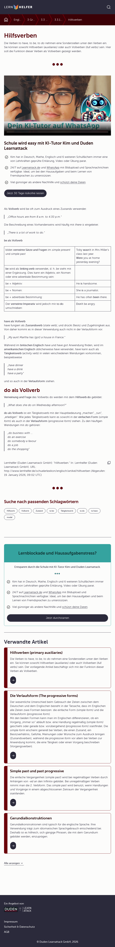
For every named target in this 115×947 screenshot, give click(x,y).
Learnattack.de (31, 167)
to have (94, 511)
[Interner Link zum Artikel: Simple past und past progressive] (13, 802)
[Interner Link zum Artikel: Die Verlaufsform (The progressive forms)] (13, 755)
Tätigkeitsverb (67, 511)
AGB (6, 932)
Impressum (11, 921)
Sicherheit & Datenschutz (19, 927)
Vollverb (25, 511)
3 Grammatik (38, 19)
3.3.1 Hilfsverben (76, 19)
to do (82, 511)
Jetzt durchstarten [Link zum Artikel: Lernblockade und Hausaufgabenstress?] (57, 617)
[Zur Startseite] (18, 7)
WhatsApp (53, 167)
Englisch (19, 19)
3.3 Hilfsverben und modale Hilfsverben (56, 19)
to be (51, 511)
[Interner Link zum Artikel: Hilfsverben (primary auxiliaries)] (13, 680)
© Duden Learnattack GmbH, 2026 (57, 941)
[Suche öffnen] (108, 7)
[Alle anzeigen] (14, 863)
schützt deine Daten (73, 182)
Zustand (39, 511)
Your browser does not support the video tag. (57, 106)
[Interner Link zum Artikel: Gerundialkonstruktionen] (13, 846)
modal (9, 517)
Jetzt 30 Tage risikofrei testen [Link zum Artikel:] (25, 193)
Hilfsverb (11, 511)
